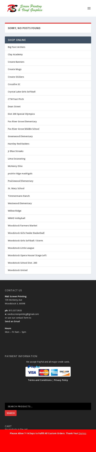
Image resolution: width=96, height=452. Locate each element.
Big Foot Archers (16, 47)
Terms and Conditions (40, 380)
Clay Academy (15, 54)
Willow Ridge (14, 210)
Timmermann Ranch (19, 195)
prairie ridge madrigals (20, 173)
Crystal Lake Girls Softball (21, 91)
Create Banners (16, 61)
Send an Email (12, 321)
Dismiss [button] (82, 433)
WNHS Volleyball (16, 218)
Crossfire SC (14, 84)
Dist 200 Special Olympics (21, 113)
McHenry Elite (15, 166)
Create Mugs (14, 69)
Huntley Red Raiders (18, 143)
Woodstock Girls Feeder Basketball (26, 233)
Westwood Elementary (20, 203)
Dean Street (14, 106)
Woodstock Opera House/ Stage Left (27, 255)
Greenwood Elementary (20, 136)
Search (11, 413)
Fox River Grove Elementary (22, 121)
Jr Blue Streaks (15, 151)
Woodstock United (17, 270)
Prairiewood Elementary (20, 180)
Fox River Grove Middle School (23, 128)
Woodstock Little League (21, 248)
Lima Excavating (16, 158)
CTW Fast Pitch (16, 99)
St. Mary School (16, 188)
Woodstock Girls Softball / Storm (25, 240)
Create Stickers (16, 76)
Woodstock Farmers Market (22, 225)
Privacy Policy (61, 380)
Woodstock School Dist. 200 (22, 262)
